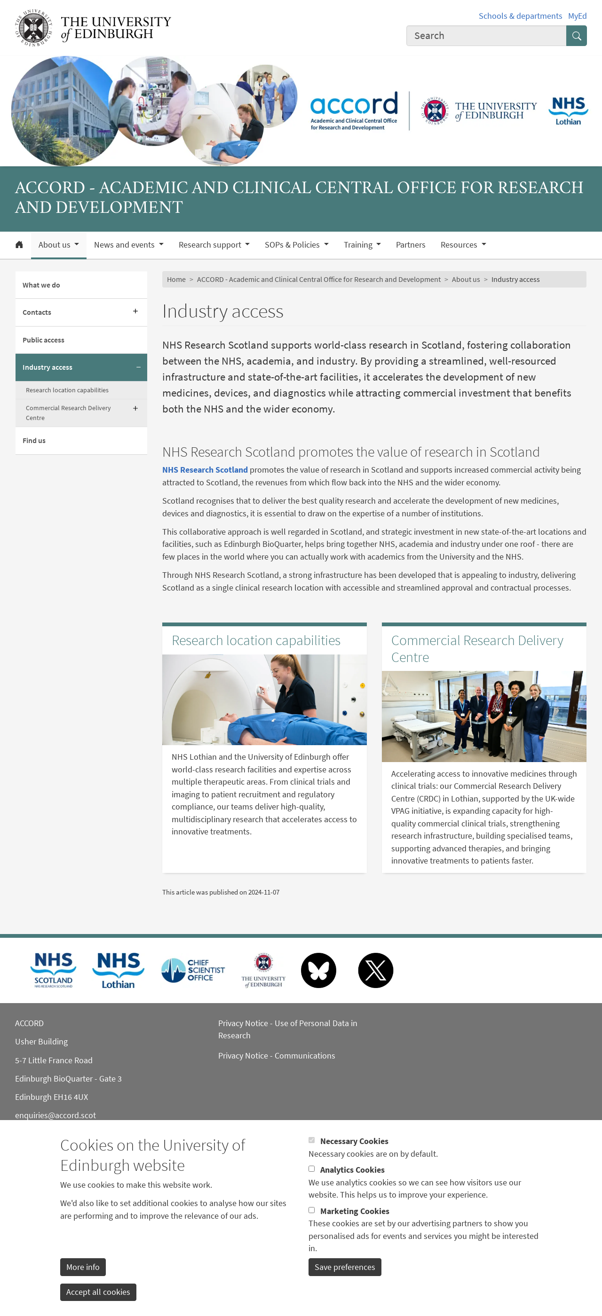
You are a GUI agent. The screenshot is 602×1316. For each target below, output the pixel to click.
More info (83, 1283)
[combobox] (486, 35)
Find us (34, 440)
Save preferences (345, 1283)
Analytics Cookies (352, 1186)
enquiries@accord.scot (55, 1115)
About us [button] (55, 245)
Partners (411, 245)
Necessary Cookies (354, 1157)
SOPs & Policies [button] (293, 245)
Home (176, 279)
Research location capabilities (67, 390)
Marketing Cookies (354, 1227)
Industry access (47, 367)
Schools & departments (520, 16)
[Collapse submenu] (138, 367)
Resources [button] (460, 245)
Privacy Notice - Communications (276, 1056)
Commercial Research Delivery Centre (68, 413)
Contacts (37, 312)
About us (466, 279)
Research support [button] (211, 245)
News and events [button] (125, 245)
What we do (41, 284)
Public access (43, 339)
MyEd (577, 16)
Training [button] (359, 245)
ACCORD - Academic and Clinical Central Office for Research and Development (319, 279)
